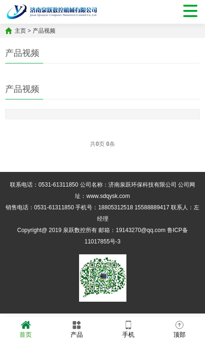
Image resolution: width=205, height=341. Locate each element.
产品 (77, 328)
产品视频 (44, 30)
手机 (128, 328)
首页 (25, 328)
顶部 (179, 328)
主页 (20, 30)
